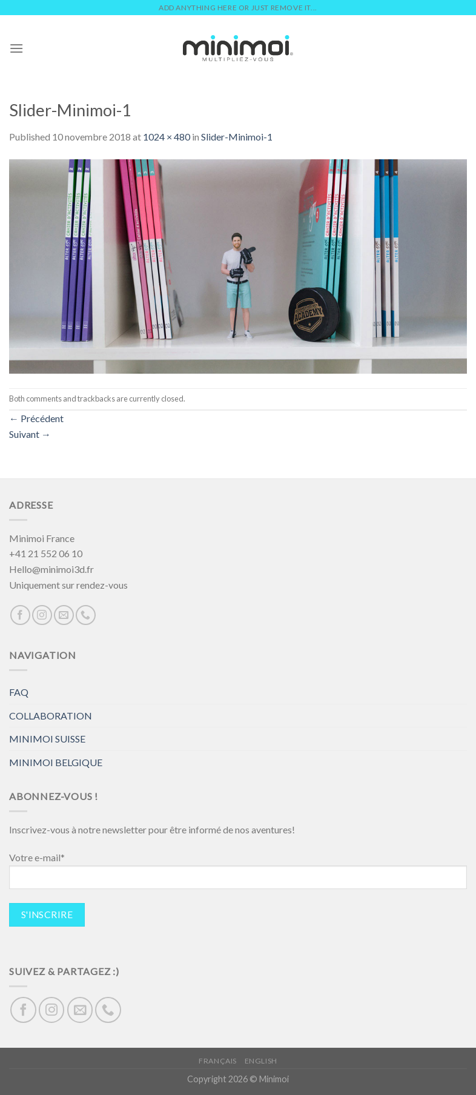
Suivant (30, 434)
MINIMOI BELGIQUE (55, 762)
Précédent (36, 418)
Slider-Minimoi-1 (237, 136)
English (261, 1060)
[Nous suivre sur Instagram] (42, 615)
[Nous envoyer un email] (64, 615)
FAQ (18, 692)
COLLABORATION (50, 715)
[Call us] (86, 615)
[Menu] (16, 48)
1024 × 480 (166, 136)
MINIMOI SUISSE (47, 738)
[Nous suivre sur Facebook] (20, 615)
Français (218, 1060)
